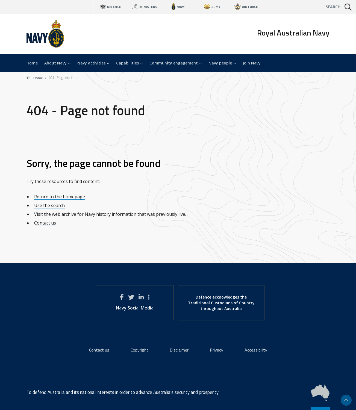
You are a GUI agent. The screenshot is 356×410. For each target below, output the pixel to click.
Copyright (139, 350)
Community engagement (175, 63)
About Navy (57, 63)
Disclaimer (179, 350)
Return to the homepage (59, 197)
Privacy (216, 350)
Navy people (222, 63)
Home (32, 63)
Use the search (49, 205)
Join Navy (252, 63)
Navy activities (93, 63)
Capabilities (129, 63)
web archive (64, 214)
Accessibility (256, 350)
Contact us (45, 223)
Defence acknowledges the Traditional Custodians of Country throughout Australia (221, 302)
